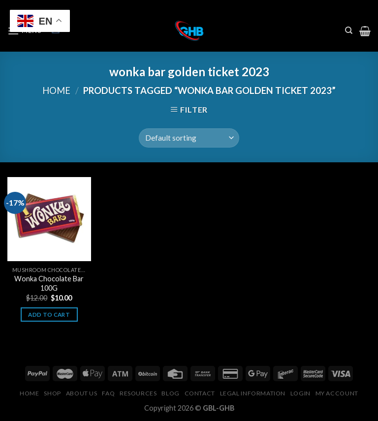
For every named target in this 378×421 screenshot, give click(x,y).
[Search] (348, 30)
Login (300, 393)
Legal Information (252, 393)
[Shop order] (189, 138)
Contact (200, 393)
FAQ (108, 393)
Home (56, 90)
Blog (170, 393)
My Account (336, 393)
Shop (52, 393)
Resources (138, 393)
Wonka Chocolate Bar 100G (49, 283)
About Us (81, 393)
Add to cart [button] (49, 314)
